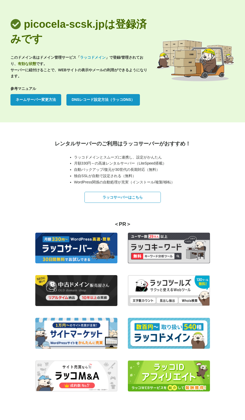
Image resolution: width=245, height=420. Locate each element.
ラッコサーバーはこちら (122, 197)
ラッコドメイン (93, 57)
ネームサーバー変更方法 (36, 99)
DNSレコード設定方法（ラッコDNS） (103, 99)
